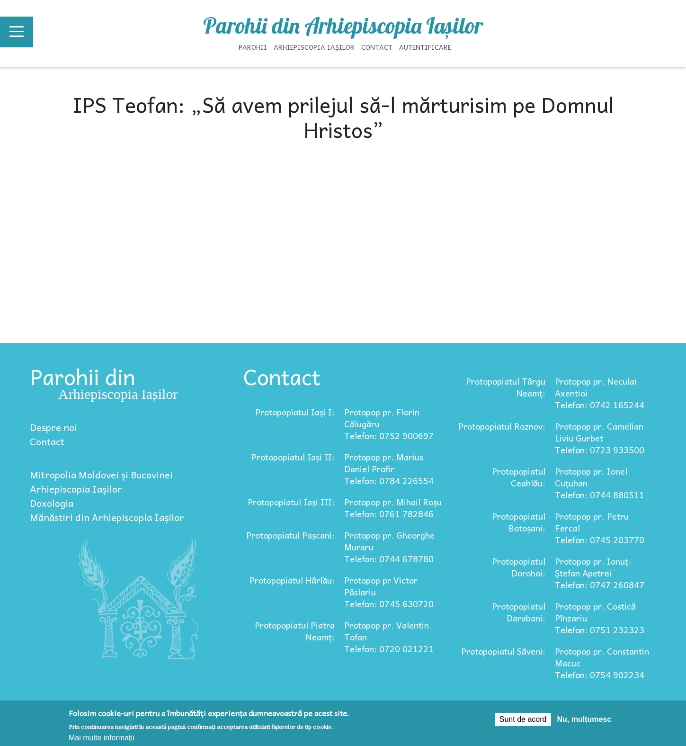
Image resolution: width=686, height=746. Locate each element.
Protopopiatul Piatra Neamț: (295, 631)
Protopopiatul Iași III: (291, 502)
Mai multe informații (101, 738)
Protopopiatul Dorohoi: (518, 567)
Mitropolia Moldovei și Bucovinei (101, 474)
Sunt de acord (523, 719)
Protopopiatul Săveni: (503, 651)
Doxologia (51, 503)
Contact (376, 47)
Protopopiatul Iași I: (295, 412)
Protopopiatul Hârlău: (292, 580)
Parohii (253, 47)
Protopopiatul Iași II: (293, 457)
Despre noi (53, 427)
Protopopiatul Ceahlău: (518, 477)
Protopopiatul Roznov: (501, 426)
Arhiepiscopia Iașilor (314, 47)
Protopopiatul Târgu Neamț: (505, 387)
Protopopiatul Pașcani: (290, 535)
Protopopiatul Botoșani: (518, 522)
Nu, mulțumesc (584, 719)
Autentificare (425, 47)
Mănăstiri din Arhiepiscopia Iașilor (107, 517)
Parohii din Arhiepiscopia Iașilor (343, 25)
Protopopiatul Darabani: (518, 612)
